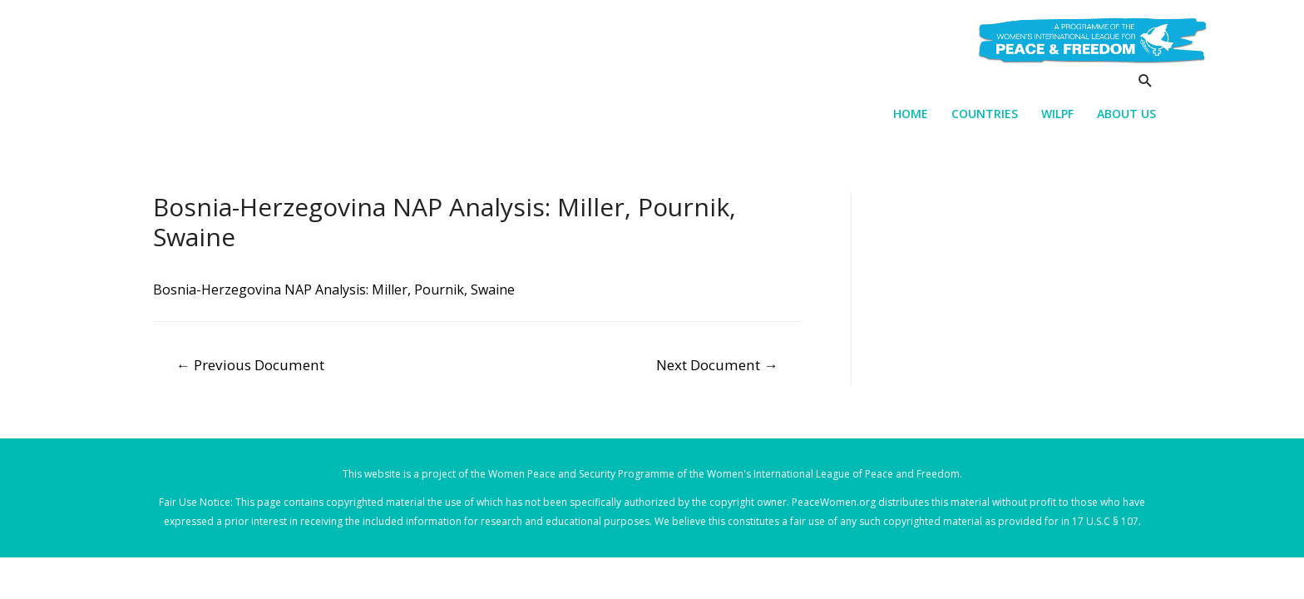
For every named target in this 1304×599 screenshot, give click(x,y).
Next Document (717, 364)
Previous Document (250, 364)
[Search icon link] (1145, 80)
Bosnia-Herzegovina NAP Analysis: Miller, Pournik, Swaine (334, 289)
